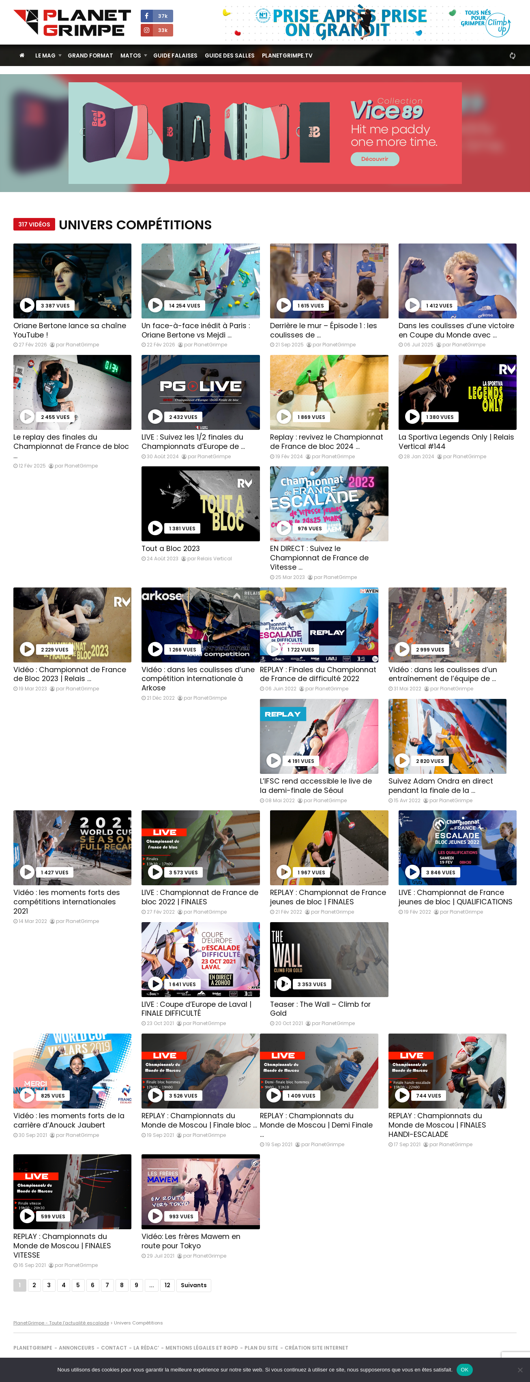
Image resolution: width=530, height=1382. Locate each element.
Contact (114, 1347)
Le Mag (45, 56)
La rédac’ (146, 1347)
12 (167, 1285)
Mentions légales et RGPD (201, 1347)
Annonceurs (76, 1347)
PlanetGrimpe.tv (287, 56)
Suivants (194, 1285)
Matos (130, 56)
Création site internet (316, 1347)
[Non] (520, 1370)
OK (464, 1370)
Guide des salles (230, 56)
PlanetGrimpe (32, 1347)
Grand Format (90, 56)
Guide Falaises (175, 56)
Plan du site (261, 1347)
